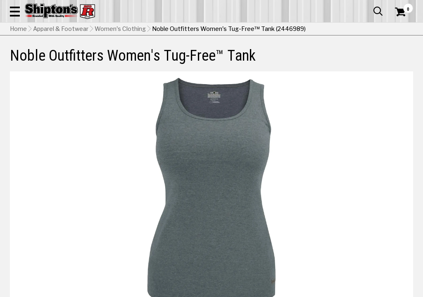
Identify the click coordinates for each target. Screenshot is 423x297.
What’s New (367, 6)
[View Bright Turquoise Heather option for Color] (285, 247)
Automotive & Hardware (96, 60)
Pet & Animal (325, 60)
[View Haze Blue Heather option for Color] (348, 247)
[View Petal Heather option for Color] (305, 268)
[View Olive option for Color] (263, 268)
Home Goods (188, 60)
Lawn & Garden (285, 60)
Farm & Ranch (149, 60)
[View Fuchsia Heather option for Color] (326, 247)
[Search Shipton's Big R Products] (191, 30)
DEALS (402, 60)
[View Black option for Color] (242, 247)
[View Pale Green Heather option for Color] (285, 268)
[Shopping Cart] (399, 29)
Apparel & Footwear (35, 60)
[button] (232, 29)
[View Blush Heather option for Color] (263, 247)
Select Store (355, 290)
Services (401, 6)
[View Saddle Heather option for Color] (326, 268)
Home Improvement (235, 60)
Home (18, 80)
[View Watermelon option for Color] (348, 268)
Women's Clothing (120, 80)
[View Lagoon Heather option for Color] (369, 247)
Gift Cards (330, 6)
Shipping (263, 290)
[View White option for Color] (369, 268)
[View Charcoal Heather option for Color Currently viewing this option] (305, 247)
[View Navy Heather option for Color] (242, 268)
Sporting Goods (366, 60)
